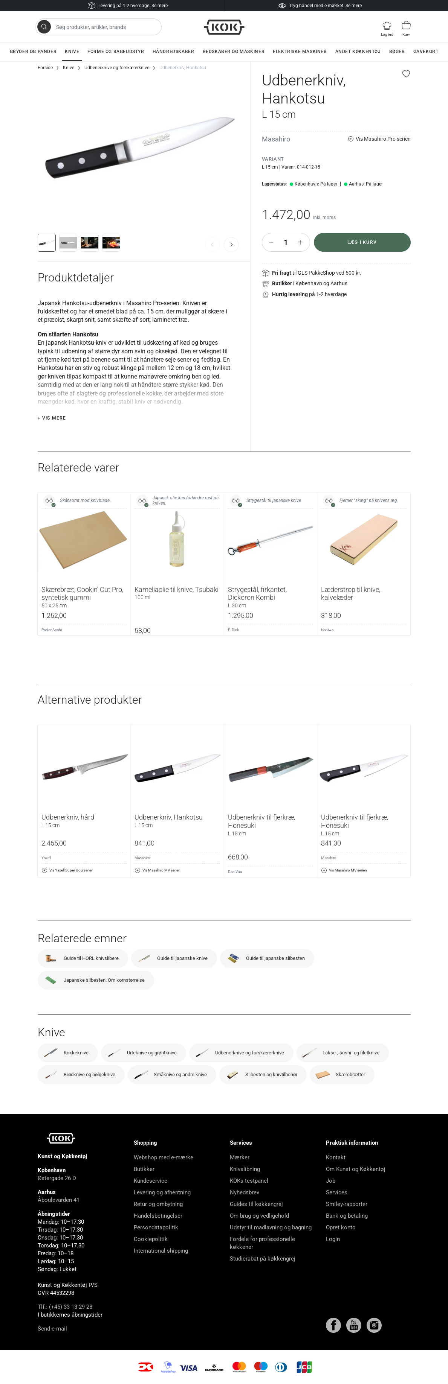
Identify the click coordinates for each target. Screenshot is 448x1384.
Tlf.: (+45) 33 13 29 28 (65, 1306)
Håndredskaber (173, 51)
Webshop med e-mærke (163, 1157)
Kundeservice (150, 1180)
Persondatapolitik (156, 1227)
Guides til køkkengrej (256, 1204)
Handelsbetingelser (158, 1215)
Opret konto (341, 1227)
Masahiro (276, 139)
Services (336, 1192)
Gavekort (426, 51)
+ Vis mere (52, 418)
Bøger (397, 51)
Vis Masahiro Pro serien (379, 139)
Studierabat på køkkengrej (262, 1258)
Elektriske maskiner (300, 51)
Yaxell (46, 858)
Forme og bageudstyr (115, 51)
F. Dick (233, 630)
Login (333, 1239)
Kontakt (336, 1157)
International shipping (161, 1250)
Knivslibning (245, 1169)
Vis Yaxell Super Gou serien (67, 870)
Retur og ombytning (158, 1204)
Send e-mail (52, 1328)
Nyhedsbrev (244, 1192)
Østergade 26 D (57, 1178)
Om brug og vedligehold (259, 1215)
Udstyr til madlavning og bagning (271, 1227)
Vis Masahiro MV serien (157, 870)
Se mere (159, 5)
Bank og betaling (347, 1215)
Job (330, 1180)
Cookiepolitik (151, 1239)
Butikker (144, 1169)
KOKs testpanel (249, 1180)
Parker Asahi (51, 630)
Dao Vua (235, 872)
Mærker (239, 1157)
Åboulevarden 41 (59, 1200)
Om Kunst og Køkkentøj (355, 1169)
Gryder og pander (33, 51)
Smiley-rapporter (346, 1204)
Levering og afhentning (162, 1192)
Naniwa (327, 630)
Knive (72, 51)
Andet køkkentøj (358, 51)
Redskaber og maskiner (234, 51)
